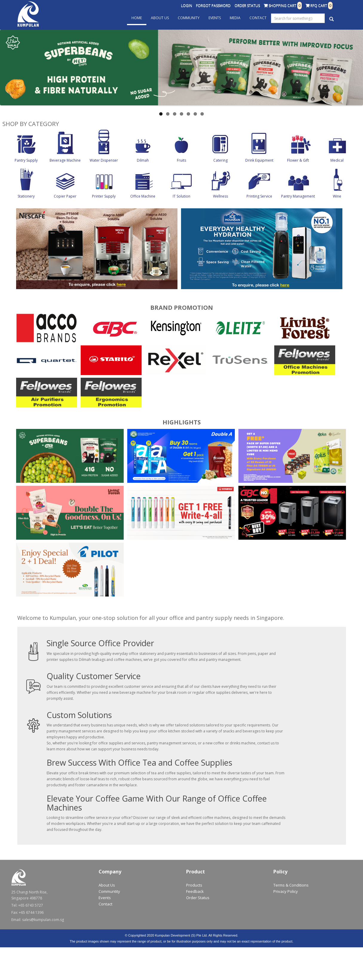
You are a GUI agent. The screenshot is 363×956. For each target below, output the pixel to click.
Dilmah (143, 160)
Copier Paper (65, 196)
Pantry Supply (26, 160)
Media (235, 17)
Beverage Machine (65, 160)
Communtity (109, 891)
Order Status (247, 5)
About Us (160, 17)
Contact (257, 17)
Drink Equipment (259, 160)
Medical (337, 160)
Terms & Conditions (291, 885)
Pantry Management (298, 196)
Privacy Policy (285, 891)
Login (186, 5)
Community (189, 17)
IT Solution (181, 196)
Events (215, 17)
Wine (337, 196)
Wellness (220, 196)
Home (136, 17)
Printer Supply (104, 196)
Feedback (195, 891)
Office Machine (142, 196)
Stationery (26, 196)
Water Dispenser (104, 160)
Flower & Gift (298, 160)
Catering (220, 160)
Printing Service (259, 196)
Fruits (181, 160)
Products (194, 885)
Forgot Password (213, 5)
